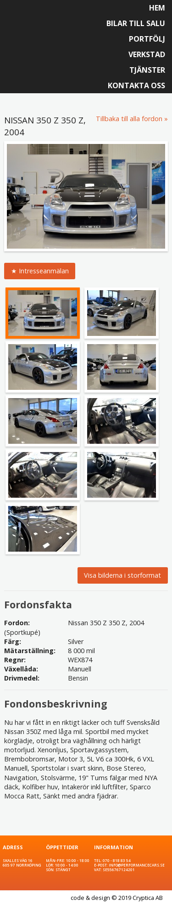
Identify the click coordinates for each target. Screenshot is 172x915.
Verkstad (146, 54)
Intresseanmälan (44, 270)
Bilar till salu (135, 23)
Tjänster (147, 70)
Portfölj (147, 39)
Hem (157, 8)
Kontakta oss (136, 85)
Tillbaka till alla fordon (129, 118)
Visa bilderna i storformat (122, 575)
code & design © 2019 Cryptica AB (117, 898)
